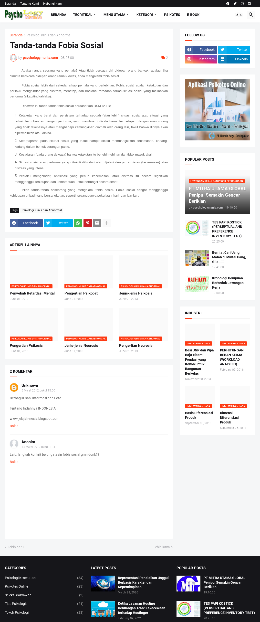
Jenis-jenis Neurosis (81, 345)
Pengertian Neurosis (136, 345)
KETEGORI (144, 15)
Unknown (29, 385)
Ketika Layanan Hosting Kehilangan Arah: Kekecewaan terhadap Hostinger (141, 608)
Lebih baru (16, 547)
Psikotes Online (44, 586)
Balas (14, 426)
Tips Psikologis (44, 603)
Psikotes (172, 15)
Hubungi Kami (52, 3)
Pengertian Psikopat (81, 293)
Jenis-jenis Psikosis (135, 293)
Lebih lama (162, 547)
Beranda (10, 3)
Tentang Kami (29, 3)
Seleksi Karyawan (44, 595)
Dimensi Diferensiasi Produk (229, 417)
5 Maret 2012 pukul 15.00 (38, 390)
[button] (239, 14)
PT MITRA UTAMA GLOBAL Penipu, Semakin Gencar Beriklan (224, 582)
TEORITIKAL (82, 15)
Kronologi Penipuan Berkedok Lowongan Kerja (228, 282)
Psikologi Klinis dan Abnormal (49, 35)
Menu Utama (114, 15)
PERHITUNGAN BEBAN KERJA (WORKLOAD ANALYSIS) (232, 357)
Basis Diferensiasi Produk (199, 415)
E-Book (193, 15)
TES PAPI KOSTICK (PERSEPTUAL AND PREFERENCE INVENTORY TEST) (227, 229)
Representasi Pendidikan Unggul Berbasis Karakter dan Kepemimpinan (143, 582)
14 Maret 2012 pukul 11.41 (39, 447)
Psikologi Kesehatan (44, 578)
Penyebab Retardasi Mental (32, 293)
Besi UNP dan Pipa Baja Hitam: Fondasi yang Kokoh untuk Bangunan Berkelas (199, 361)
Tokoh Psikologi (44, 612)
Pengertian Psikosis (26, 345)
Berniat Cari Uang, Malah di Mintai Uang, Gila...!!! (229, 257)
